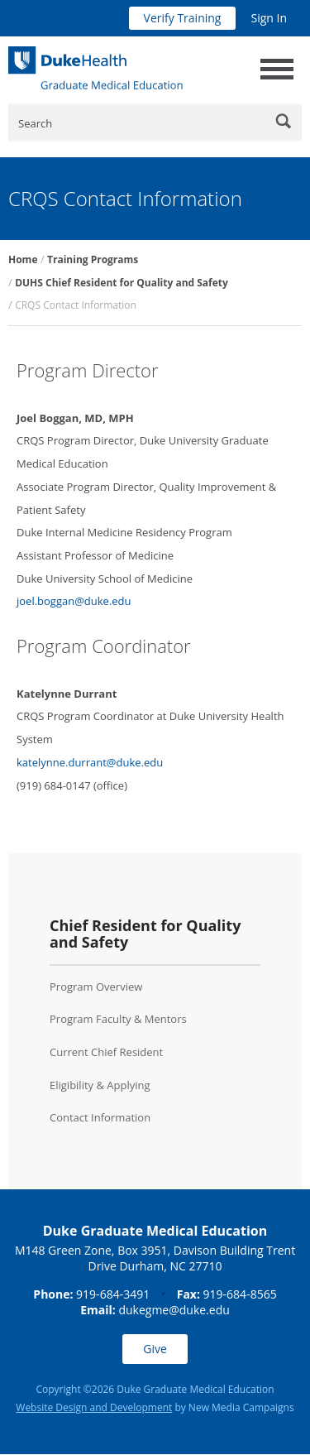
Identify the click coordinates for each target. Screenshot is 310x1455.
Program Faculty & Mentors (118, 1018)
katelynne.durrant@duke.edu (90, 762)
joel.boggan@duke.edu (74, 600)
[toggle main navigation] (276, 69)
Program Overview (96, 986)
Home (22, 259)
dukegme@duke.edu (173, 1310)
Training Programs (92, 259)
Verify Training (183, 18)
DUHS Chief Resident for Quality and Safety (121, 283)
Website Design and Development (94, 1407)
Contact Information (100, 1117)
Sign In (268, 18)
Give (155, 1349)
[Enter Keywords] (155, 123)
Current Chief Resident (106, 1051)
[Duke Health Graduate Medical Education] (95, 67)
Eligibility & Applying (100, 1085)
